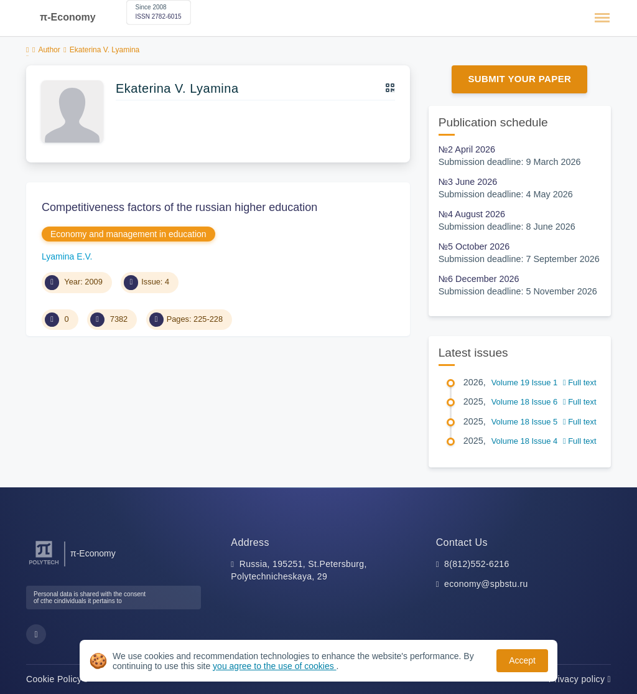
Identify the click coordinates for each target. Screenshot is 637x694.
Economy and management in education (128, 234)
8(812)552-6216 (476, 564)
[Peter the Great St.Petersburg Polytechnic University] (44, 565)
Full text (580, 382)
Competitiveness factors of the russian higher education (179, 207)
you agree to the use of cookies (274, 666)
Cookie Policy (57, 679)
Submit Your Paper (519, 78)
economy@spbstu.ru (486, 584)
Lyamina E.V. (67, 256)
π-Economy (68, 17)
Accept (522, 660)
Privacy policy (580, 679)
